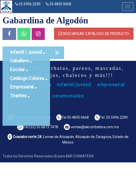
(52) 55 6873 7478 (43, 127)
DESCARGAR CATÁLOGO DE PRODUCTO (95, 33)
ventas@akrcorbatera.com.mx (95, 127)
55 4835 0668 (60, 4)
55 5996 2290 (29, 4)
